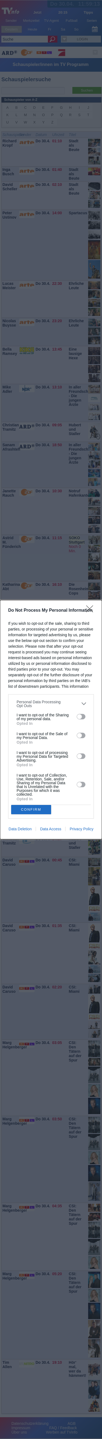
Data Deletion (20, 829)
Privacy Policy (81, 829)
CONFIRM (31, 809)
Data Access (50, 829)
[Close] (91, 610)
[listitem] (51, 704)
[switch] (81, 716)
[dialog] (51, 719)
